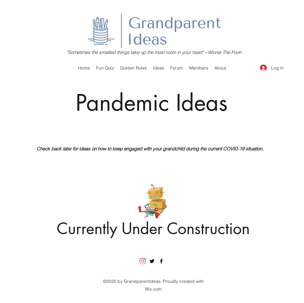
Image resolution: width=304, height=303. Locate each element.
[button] (158, 68)
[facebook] (161, 261)
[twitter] (152, 261)
